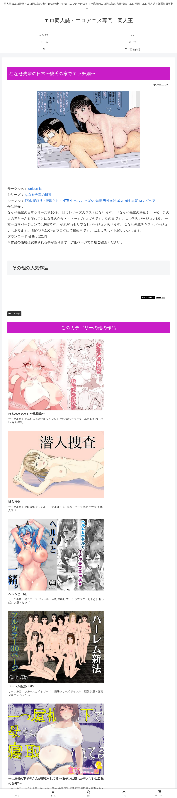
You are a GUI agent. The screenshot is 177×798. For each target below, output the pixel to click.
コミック (14, 313)
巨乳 (28, 201)
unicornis (35, 189)
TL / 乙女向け (114, 786)
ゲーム (80, 786)
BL (101, 786)
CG (71, 786)
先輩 (98, 201)
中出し (75, 201)
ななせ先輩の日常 (38, 194)
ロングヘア (147, 201)
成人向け (123, 201)
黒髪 (134, 201)
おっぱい (87, 201)
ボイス (92, 786)
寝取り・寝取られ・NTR (51, 201)
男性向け (109, 201)
